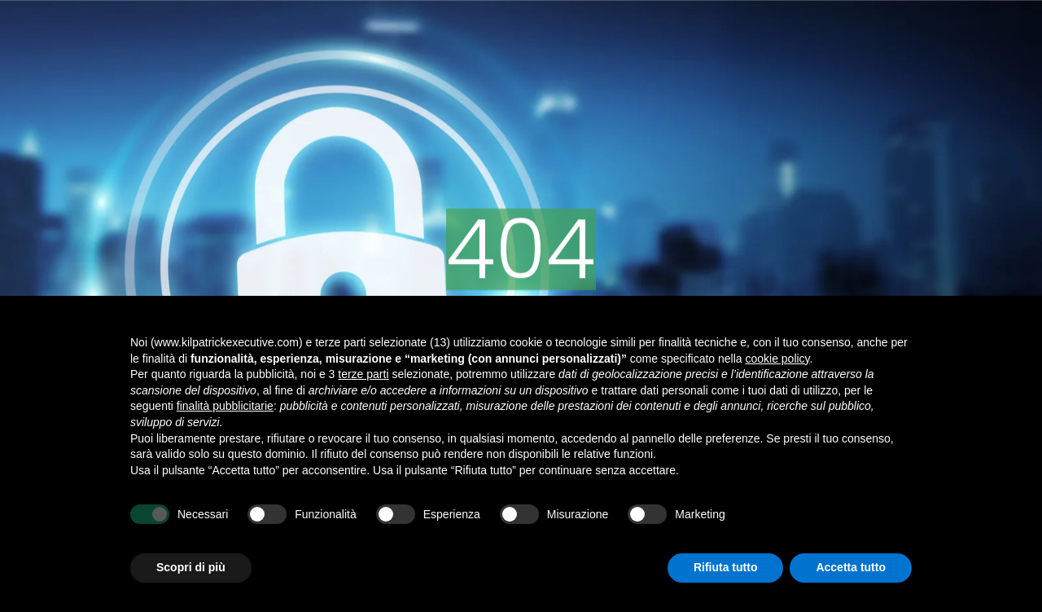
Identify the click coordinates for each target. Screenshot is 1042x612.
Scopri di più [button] (190, 567)
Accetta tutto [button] (851, 567)
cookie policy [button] (777, 358)
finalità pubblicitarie (225, 405)
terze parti (363, 374)
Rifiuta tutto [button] (726, 567)
